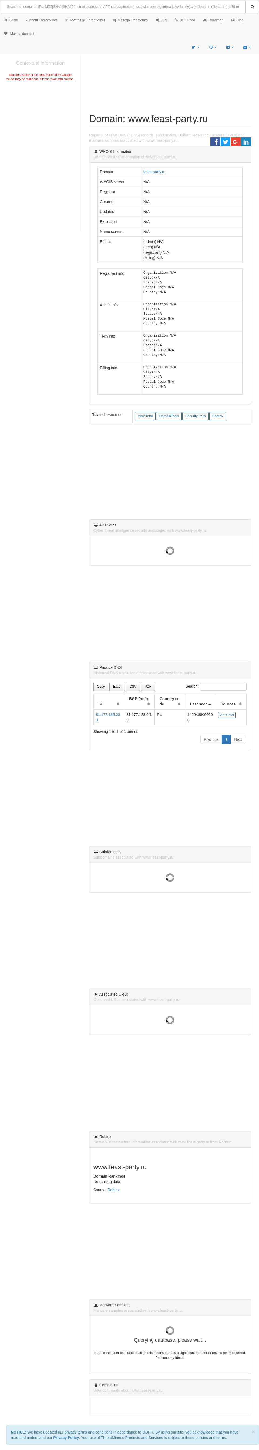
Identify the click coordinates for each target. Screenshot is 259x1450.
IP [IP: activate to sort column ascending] (100, 704)
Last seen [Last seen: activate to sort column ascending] (199, 704)
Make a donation (19, 34)
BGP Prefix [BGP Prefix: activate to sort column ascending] (139, 699)
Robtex (217, 416)
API (161, 20)
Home (11, 20)
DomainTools (169, 416)
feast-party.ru (154, 172)
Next (238, 739)
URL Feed (185, 20)
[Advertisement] (40, 122)
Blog (237, 20)
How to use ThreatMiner (85, 20)
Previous (211, 739)
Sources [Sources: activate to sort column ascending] (228, 704)
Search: (216, 687)
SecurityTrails (195, 416)
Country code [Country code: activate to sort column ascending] (170, 701)
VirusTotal (145, 416)
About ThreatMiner (41, 20)
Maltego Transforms (130, 20)
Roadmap (213, 20)
